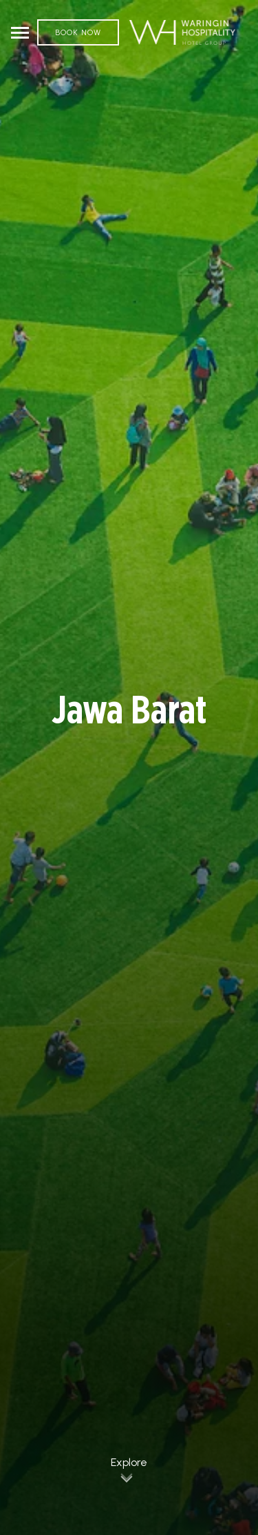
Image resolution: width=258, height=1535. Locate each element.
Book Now (78, 32)
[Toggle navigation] (20, 32)
